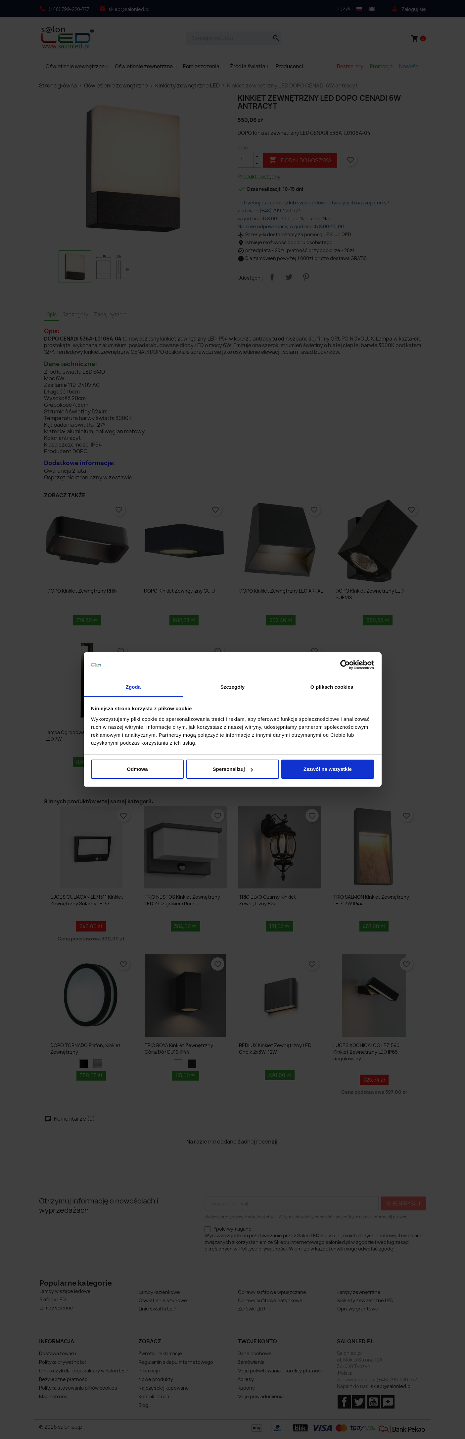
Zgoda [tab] (133, 687)
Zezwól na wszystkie (327, 769)
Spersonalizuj (232, 769)
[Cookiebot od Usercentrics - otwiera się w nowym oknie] (345, 665)
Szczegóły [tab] (232, 687)
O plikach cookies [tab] (331, 687)
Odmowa (137, 769)
